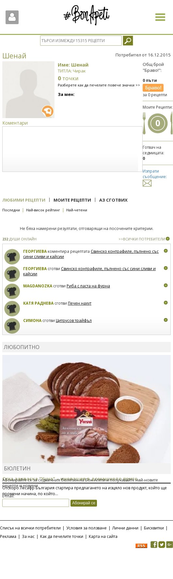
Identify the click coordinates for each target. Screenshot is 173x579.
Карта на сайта (103, 536)
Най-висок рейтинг (43, 209)
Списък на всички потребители (30, 528)
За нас (28, 536)
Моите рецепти (72, 200)
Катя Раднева (38, 303)
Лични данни (125, 528)
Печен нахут (79, 303)
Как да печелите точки (61, 536)
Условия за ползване (86, 528)
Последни (11, 209)
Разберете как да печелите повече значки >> (99, 85)
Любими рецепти (23, 200)
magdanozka (37, 286)
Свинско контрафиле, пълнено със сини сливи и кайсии (91, 254)
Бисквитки (154, 528)
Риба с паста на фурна (88, 286)
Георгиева (35, 251)
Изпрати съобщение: (155, 177)
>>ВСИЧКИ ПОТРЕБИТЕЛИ (141, 238)
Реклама (8, 536)
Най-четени (76, 209)
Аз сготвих (113, 200)
